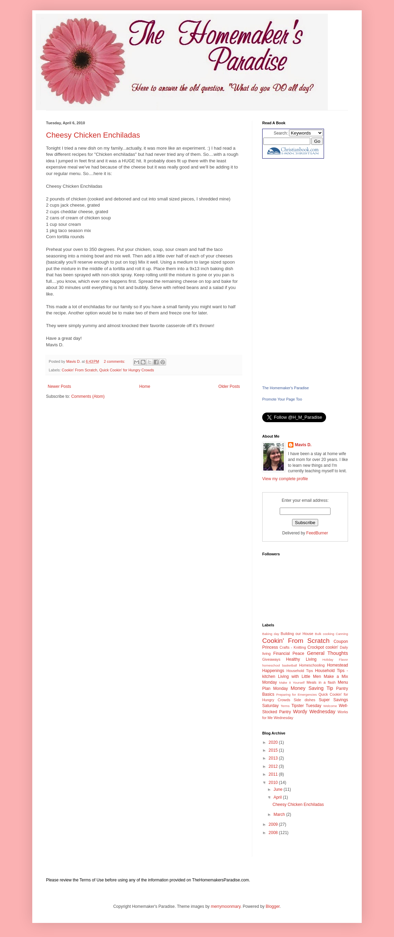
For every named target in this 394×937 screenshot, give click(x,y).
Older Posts (229, 386)
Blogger (273, 906)
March (280, 814)
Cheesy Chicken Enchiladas (93, 135)
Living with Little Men (299, 676)
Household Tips (299, 671)
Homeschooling (312, 665)
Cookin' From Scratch (79, 370)
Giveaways (271, 659)
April (278, 797)
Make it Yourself (291, 682)
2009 (274, 824)
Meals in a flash (321, 682)
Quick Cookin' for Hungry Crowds (126, 370)
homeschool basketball (279, 665)
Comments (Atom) (87, 396)
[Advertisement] (305, 272)
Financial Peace (288, 653)
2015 (274, 750)
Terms (285, 706)
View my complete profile (285, 478)
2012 (274, 766)
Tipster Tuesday (306, 705)
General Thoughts (327, 653)
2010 (274, 782)
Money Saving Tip (312, 688)
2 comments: (115, 361)
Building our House (297, 634)
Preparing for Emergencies (296, 694)
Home (144, 386)
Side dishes (304, 700)
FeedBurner (317, 533)
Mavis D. (303, 444)
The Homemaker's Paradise (285, 388)
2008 (274, 832)
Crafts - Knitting (293, 647)
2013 (274, 758)
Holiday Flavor (335, 659)
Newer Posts (59, 386)
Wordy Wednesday (314, 711)
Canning (342, 634)
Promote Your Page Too (282, 399)
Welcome (330, 706)
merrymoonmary (225, 906)
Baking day (270, 634)
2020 (274, 742)
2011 (274, 774)
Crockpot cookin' (323, 647)
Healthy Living (301, 659)
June (278, 789)
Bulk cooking (324, 634)
